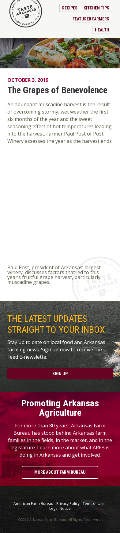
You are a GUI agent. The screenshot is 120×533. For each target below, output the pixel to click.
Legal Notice (60, 508)
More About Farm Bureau (60, 472)
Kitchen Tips (96, 7)
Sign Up (60, 373)
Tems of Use (93, 503)
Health (102, 29)
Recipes (69, 7)
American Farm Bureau (33, 503)
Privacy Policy (68, 503)
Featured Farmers (91, 18)
